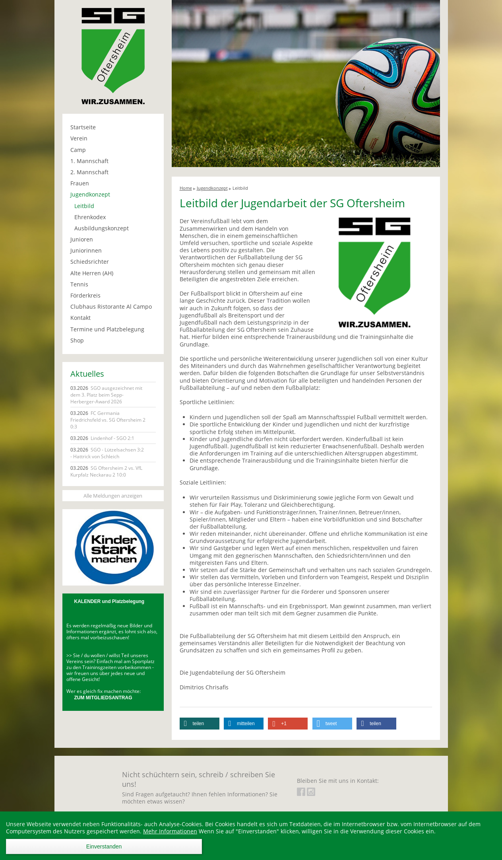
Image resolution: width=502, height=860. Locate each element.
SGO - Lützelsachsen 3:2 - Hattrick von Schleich (107, 453)
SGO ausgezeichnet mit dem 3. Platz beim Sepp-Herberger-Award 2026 (106, 395)
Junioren (81, 239)
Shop (77, 340)
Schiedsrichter (89, 261)
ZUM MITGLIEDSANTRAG (103, 697)
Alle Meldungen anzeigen (112, 495)
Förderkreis (85, 295)
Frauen (79, 183)
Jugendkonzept (90, 194)
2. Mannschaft (89, 172)
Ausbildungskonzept (101, 228)
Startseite (83, 127)
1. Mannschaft (89, 161)
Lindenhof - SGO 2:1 (102, 438)
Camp (78, 150)
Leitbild (84, 206)
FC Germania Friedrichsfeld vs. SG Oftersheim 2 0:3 (107, 420)
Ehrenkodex (90, 217)
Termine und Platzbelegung (107, 329)
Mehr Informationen (170, 831)
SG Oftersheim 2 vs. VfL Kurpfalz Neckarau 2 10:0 (106, 471)
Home (186, 188)
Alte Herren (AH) (91, 273)
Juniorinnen (86, 250)
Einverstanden (104, 846)
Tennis (79, 284)
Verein (78, 138)
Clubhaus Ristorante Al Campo (111, 306)
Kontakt (80, 317)
